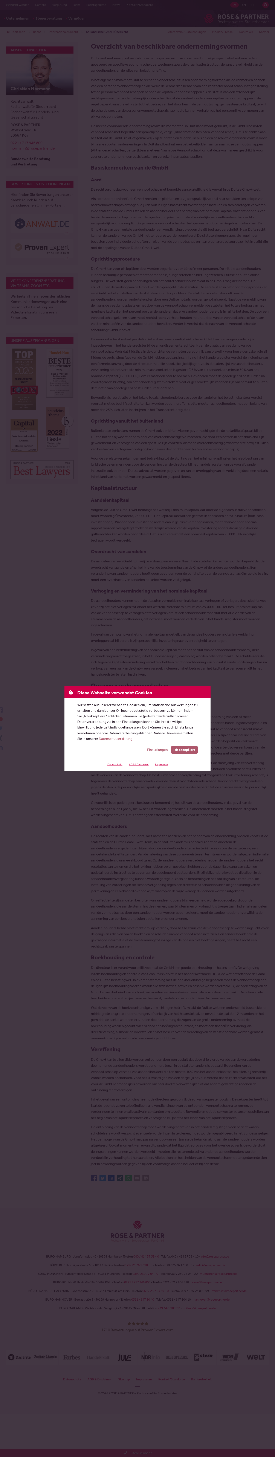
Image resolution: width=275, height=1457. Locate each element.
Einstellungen (158, 750)
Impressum (161, 764)
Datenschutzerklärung (115, 739)
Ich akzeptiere (185, 750)
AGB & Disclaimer (138, 764)
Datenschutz (114, 764)
